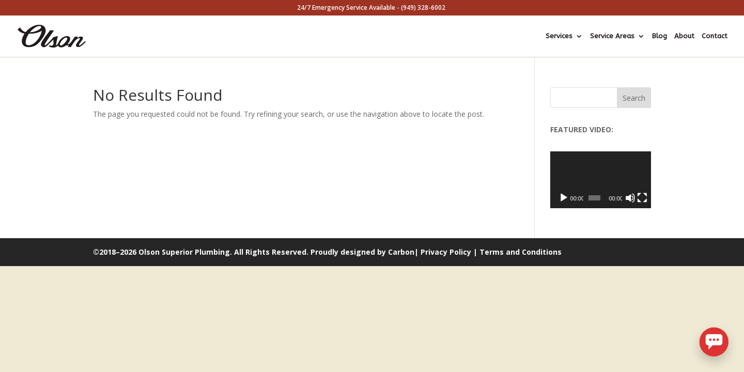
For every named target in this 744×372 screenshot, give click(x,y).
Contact (714, 36)
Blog (659, 36)
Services (559, 36)
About (684, 36)
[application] (600, 179)
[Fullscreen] (642, 198)
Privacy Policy (446, 252)
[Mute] (630, 198)
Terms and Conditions (520, 252)
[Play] (564, 198)
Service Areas (612, 36)
